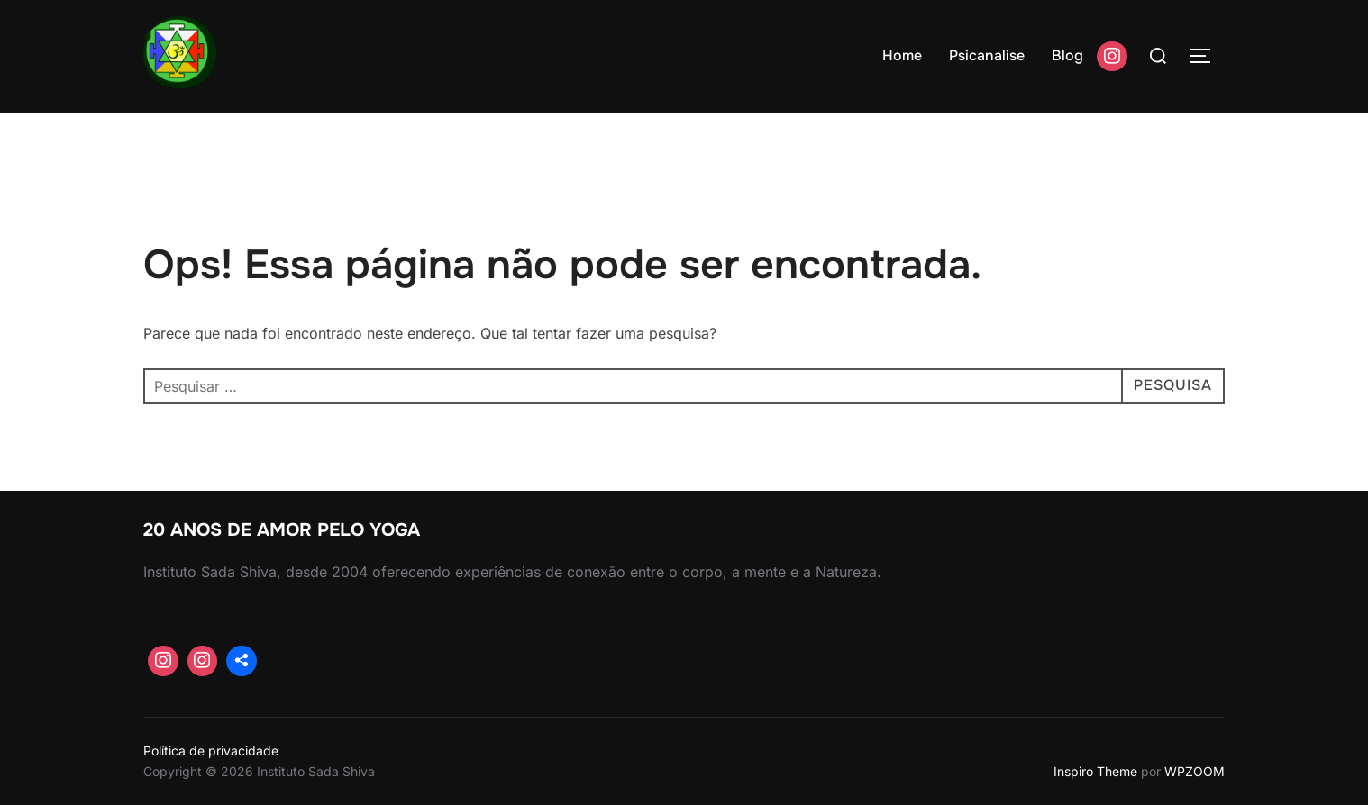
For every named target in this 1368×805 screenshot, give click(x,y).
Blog (1067, 55)
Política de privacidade (210, 750)
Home (902, 55)
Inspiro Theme (1095, 771)
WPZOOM (1194, 771)
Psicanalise (987, 55)
